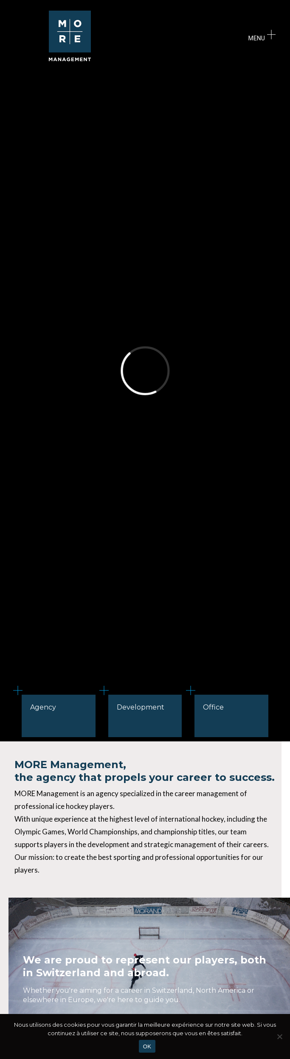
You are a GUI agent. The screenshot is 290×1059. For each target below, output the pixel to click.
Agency (39, 703)
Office (209, 703)
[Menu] (260, 38)
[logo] (70, 59)
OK (147, 1046)
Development (136, 703)
